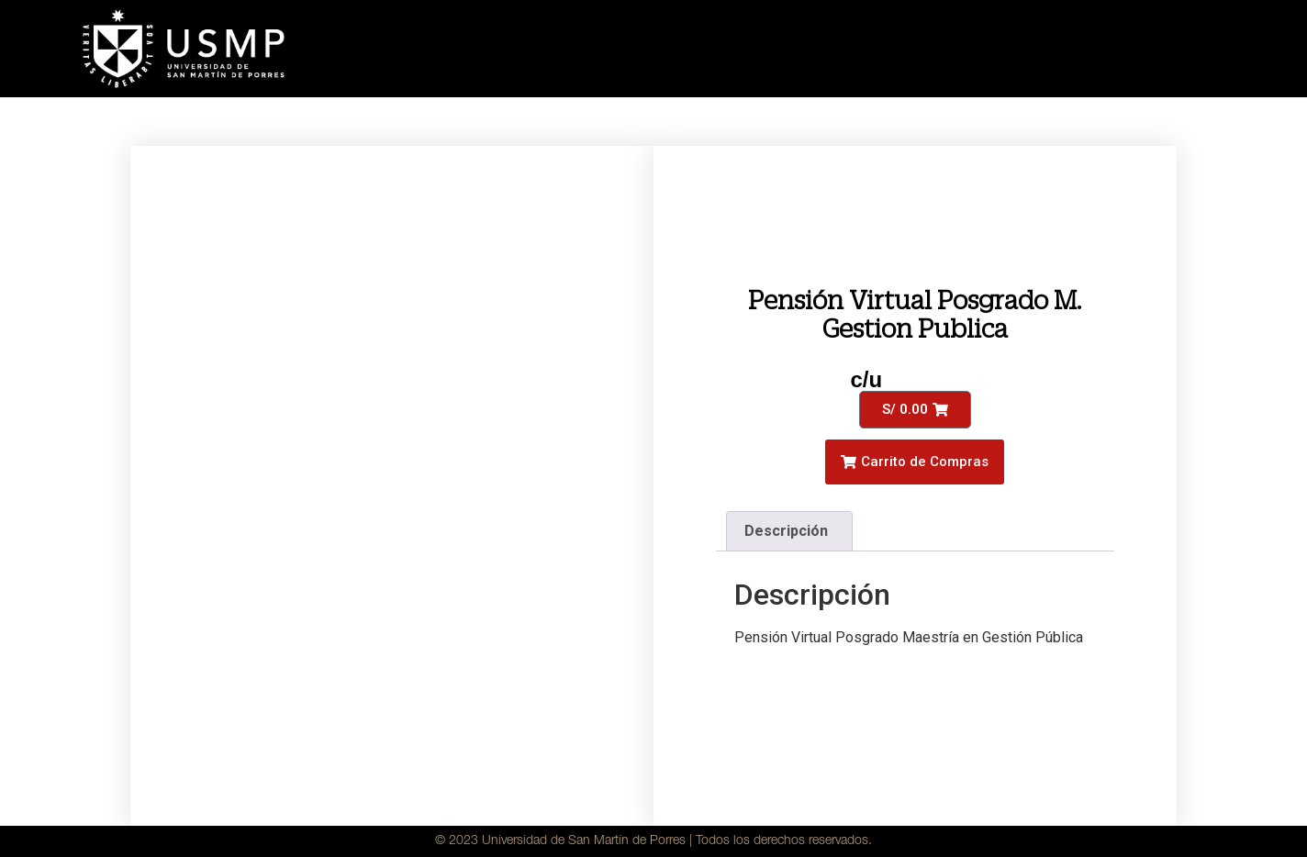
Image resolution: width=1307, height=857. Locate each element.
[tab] (789, 531)
